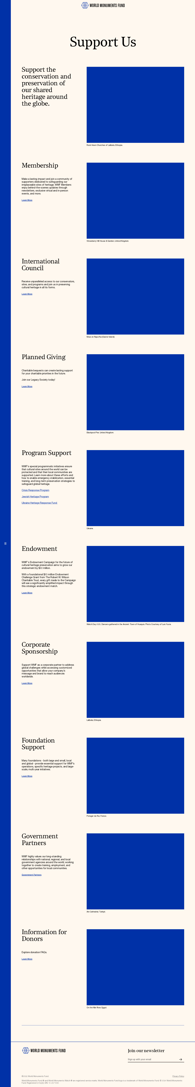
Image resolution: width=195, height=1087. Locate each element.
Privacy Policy (178, 1076)
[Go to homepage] (103, 9)
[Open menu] (5, 543)
